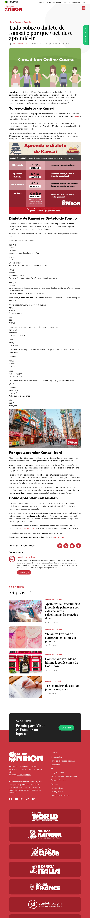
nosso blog (59, 537)
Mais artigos (24, 572)
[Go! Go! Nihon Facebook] (10, 799)
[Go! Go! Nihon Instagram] (21, 799)
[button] (83, 8)
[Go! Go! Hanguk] (45, 834)
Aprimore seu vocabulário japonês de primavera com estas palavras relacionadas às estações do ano (62, 611)
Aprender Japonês (23, 22)
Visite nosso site (27, 528)
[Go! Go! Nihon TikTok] (27, 799)
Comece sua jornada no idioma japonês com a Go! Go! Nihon (62, 662)
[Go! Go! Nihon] (26, 756)
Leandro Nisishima (19, 43)
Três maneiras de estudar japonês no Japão (62, 687)
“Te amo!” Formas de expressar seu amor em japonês (60, 637)
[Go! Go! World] (45, 816)
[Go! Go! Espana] (45, 852)
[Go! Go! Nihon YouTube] (16, 799)
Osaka (76, 116)
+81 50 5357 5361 (24, 775)
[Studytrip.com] (45, 887)
